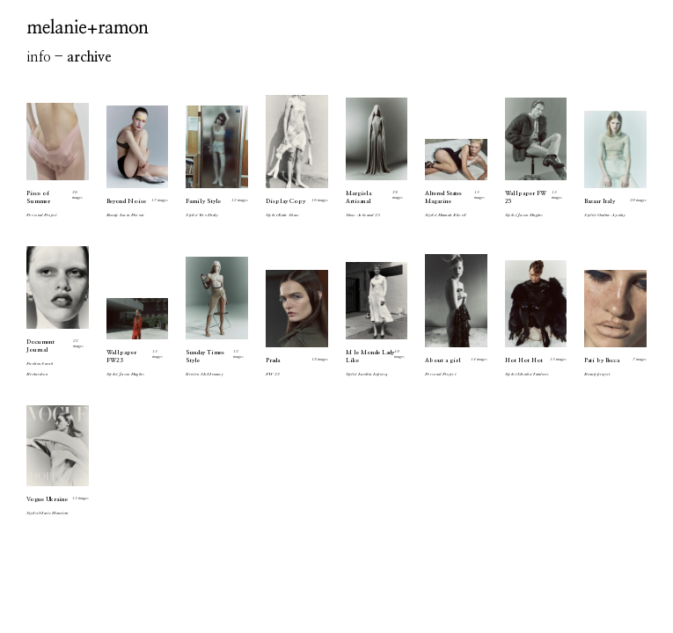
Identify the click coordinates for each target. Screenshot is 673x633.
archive (89, 57)
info (38, 57)
